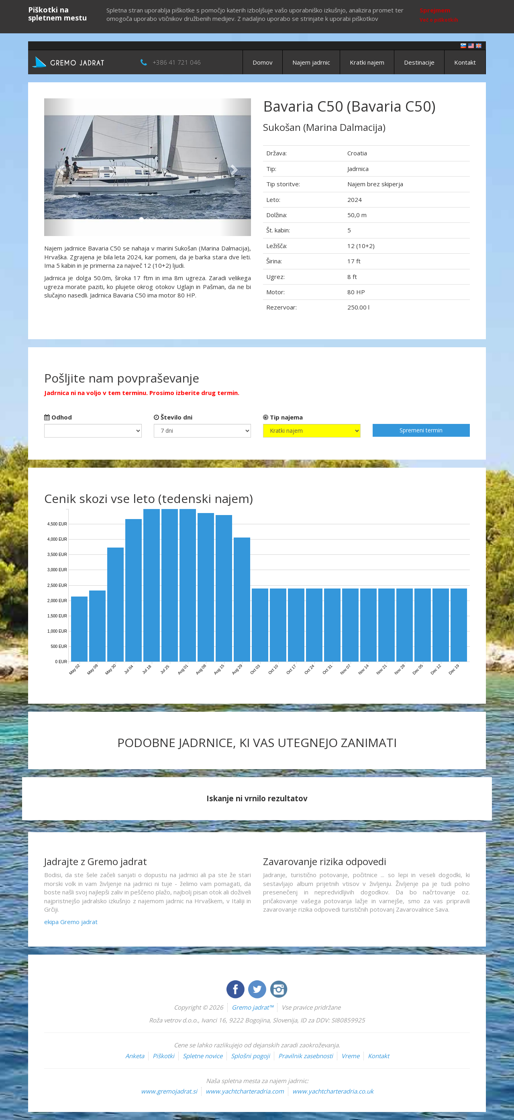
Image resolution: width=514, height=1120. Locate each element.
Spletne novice (202, 1056)
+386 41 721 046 (177, 62)
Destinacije (419, 62)
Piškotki (163, 1056)
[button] (59, 167)
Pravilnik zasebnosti (305, 1056)
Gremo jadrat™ (252, 1007)
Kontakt (465, 62)
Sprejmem (435, 10)
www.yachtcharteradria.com (245, 1091)
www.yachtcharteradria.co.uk (332, 1091)
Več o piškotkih (439, 19)
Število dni (173, 417)
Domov (263, 62)
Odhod (58, 417)
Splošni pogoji (250, 1056)
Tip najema (283, 417)
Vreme (350, 1056)
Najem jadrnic (311, 62)
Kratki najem (367, 62)
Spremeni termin (421, 430)
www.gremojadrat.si (169, 1091)
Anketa (134, 1056)
